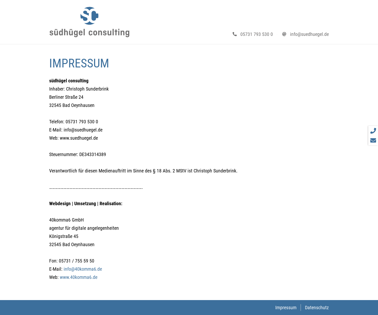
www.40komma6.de (78, 277)
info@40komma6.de (83, 269)
